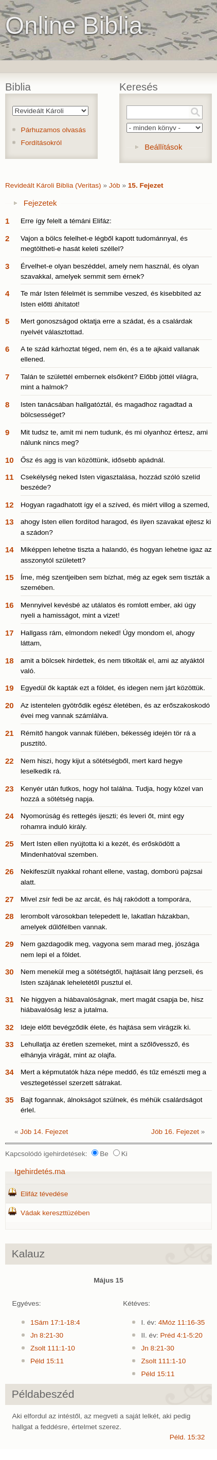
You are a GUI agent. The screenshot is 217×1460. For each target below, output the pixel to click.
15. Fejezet (146, 185)
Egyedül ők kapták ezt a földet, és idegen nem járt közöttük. (113, 688)
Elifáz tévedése (44, 1194)
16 (9, 605)
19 (9, 687)
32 (9, 1027)
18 (9, 660)
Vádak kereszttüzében (55, 1213)
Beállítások (163, 146)
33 (9, 1044)
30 (9, 971)
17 (9, 632)
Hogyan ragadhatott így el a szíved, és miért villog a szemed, (115, 505)
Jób (114, 185)
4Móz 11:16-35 (181, 1322)
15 (9, 577)
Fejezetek (40, 203)
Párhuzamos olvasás (53, 130)
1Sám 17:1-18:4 (55, 1322)
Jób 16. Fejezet (175, 1131)
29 (9, 944)
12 (9, 504)
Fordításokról (41, 143)
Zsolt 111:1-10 (52, 1348)
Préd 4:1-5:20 (181, 1335)
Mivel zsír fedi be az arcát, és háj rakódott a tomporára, (106, 899)
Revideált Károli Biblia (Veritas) (53, 185)
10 (9, 460)
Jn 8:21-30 (46, 1335)
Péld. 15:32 (187, 1437)
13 (9, 521)
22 (9, 760)
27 (9, 899)
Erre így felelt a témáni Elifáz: (66, 221)
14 (9, 549)
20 (9, 705)
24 (9, 816)
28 (9, 916)
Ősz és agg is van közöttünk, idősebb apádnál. (93, 460)
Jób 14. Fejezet (44, 1131)
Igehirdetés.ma (39, 1171)
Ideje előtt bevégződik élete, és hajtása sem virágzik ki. (106, 1027)
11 (9, 477)
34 (9, 1072)
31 (9, 999)
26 (9, 871)
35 (9, 1099)
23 (9, 788)
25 (9, 843)
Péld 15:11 (47, 1361)
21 (9, 733)
